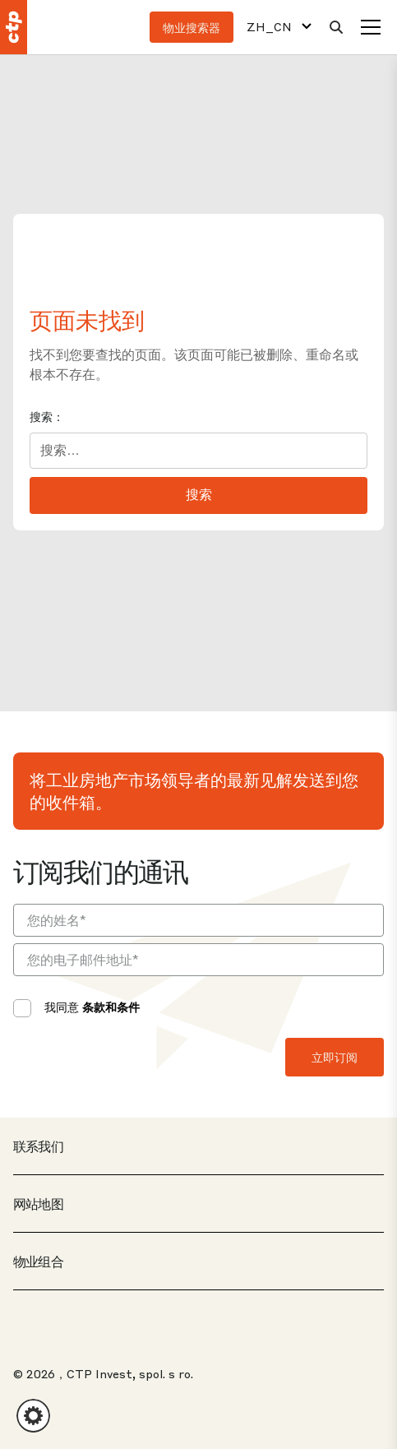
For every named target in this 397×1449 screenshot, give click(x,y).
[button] (33, 1416)
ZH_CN (269, 27)
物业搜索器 (191, 27)
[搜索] (336, 27)
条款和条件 (111, 1006)
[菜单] (371, 27)
